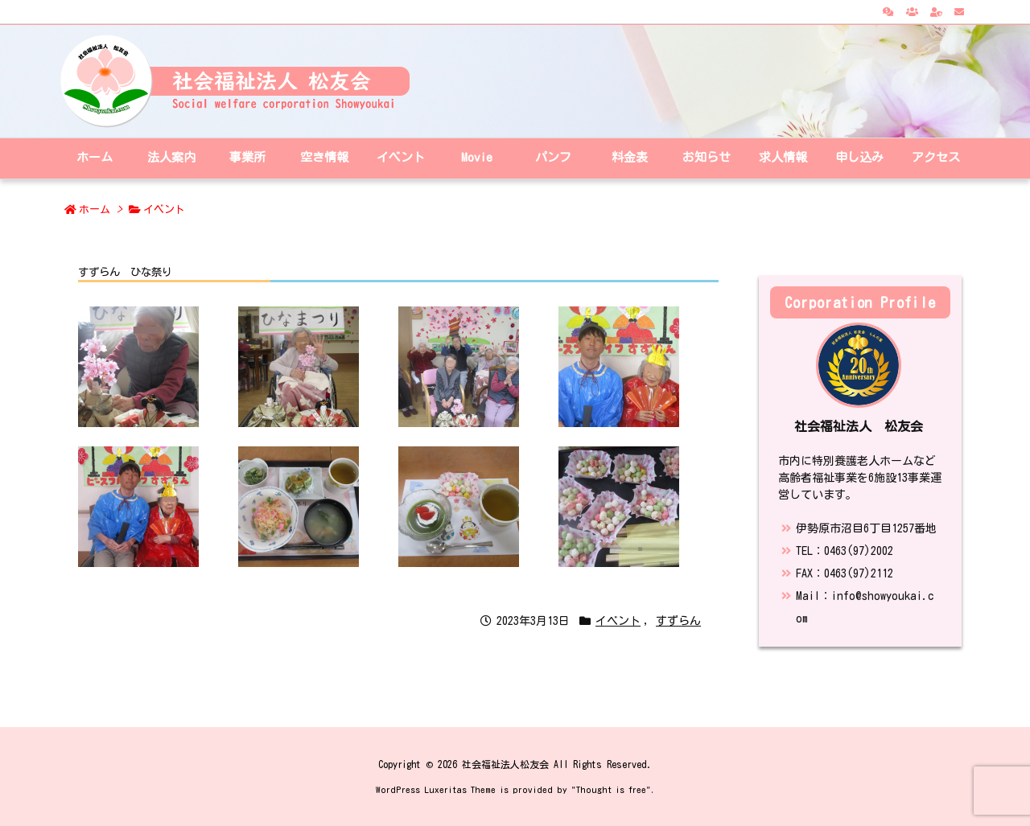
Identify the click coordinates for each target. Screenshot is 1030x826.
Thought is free (611, 789)
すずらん (678, 621)
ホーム (94, 209)
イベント (164, 209)
